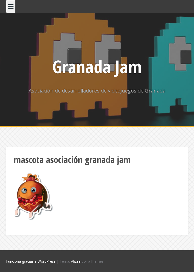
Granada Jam (97, 66)
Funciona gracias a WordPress (31, 261)
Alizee (76, 261)
